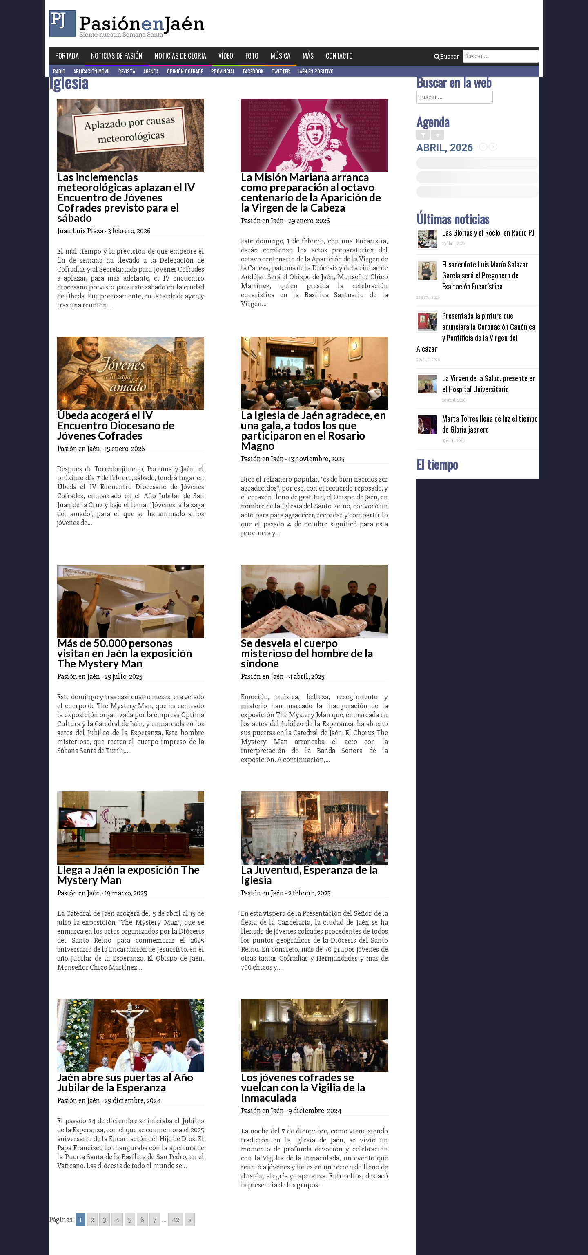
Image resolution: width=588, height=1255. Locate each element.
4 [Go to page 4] (117, 1219)
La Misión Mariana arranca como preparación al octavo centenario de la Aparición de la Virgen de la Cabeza (311, 192)
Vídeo (225, 56)
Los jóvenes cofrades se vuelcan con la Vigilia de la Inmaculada (303, 1087)
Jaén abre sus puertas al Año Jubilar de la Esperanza (125, 1082)
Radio (59, 71)
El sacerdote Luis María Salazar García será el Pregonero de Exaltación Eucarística (485, 275)
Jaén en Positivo (316, 71)
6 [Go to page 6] (142, 1219)
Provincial (223, 71)
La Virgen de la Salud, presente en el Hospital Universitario (489, 383)
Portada (67, 56)
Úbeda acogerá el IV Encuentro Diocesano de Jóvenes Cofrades (115, 425)
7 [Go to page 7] (154, 1219)
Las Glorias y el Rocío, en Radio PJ (488, 232)
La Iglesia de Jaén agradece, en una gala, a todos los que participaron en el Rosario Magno (313, 430)
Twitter (281, 71)
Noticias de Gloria (180, 56)
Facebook (253, 71)
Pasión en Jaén (129, 23)
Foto (251, 56)
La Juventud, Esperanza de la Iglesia (309, 874)
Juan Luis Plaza (80, 230)
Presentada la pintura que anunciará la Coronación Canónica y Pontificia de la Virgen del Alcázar (475, 332)
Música (280, 56)
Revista (126, 71)
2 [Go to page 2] (92, 1219)
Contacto (339, 56)
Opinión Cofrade (185, 71)
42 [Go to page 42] (175, 1219)
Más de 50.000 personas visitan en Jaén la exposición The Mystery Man (124, 653)
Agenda (151, 71)
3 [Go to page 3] (104, 1219)
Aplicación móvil (92, 71)
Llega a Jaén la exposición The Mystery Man (128, 874)
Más (308, 56)
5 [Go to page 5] (129, 1219)
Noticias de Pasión (117, 56)
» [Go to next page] (189, 1219)
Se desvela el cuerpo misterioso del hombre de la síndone (307, 653)
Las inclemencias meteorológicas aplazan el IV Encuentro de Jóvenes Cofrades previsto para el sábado (126, 197)
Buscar (446, 57)
